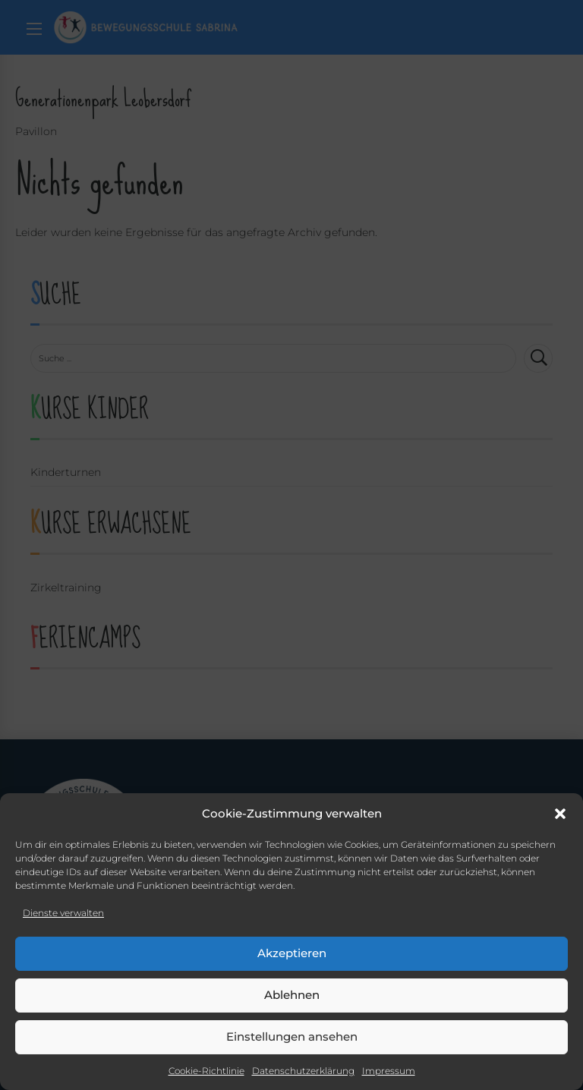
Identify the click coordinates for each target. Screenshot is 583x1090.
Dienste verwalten (63, 912)
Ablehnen (292, 995)
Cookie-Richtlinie (206, 1070)
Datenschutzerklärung (303, 1070)
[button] (560, 813)
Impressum (388, 1070)
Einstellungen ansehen (292, 1036)
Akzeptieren (291, 953)
